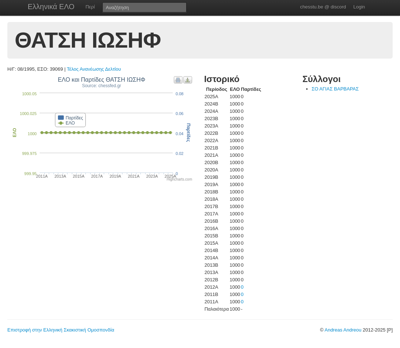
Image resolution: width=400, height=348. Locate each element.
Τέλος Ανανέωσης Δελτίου (94, 69)
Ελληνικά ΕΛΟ (51, 7)
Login (359, 7)
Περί (90, 7)
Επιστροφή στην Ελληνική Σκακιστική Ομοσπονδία (60, 330)
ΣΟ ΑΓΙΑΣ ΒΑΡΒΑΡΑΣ (335, 89)
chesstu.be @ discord (323, 7)
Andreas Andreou (342, 330)
